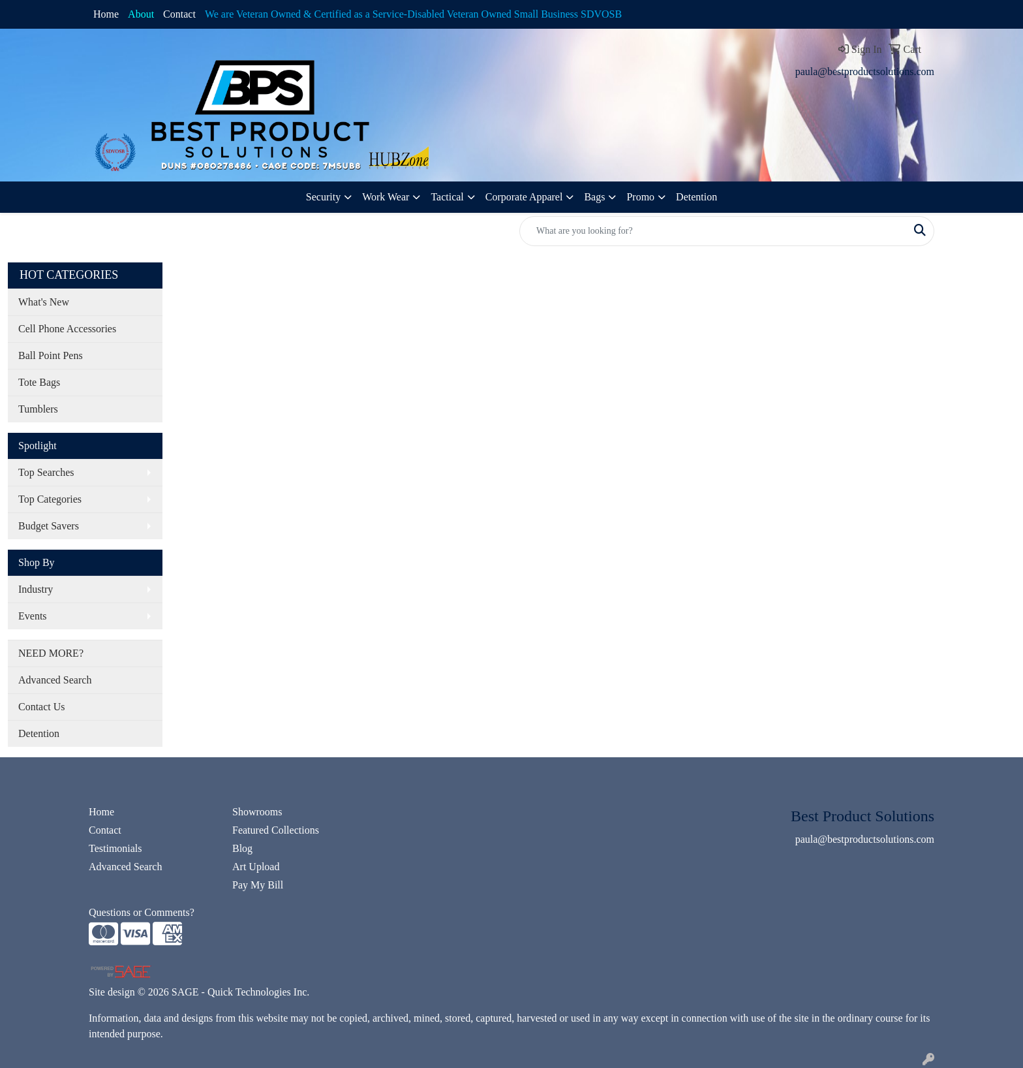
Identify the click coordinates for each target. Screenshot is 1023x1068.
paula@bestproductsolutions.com (864, 71)
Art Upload (255, 866)
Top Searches (46, 472)
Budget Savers (48, 525)
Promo (640, 196)
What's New (43, 301)
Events (32, 615)
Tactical (447, 196)
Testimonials (115, 848)
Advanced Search (54, 679)
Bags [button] (594, 196)
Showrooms (257, 811)
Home (106, 14)
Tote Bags (39, 382)
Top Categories (50, 499)
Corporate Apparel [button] (524, 196)
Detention (696, 196)
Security (323, 196)
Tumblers (38, 409)
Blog (242, 848)
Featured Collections (275, 830)
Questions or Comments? (141, 912)
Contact (179, 14)
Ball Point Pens (50, 355)
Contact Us (41, 706)
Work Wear (385, 196)
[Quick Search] (713, 231)
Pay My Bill (257, 884)
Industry (35, 589)
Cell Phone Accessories (67, 328)
